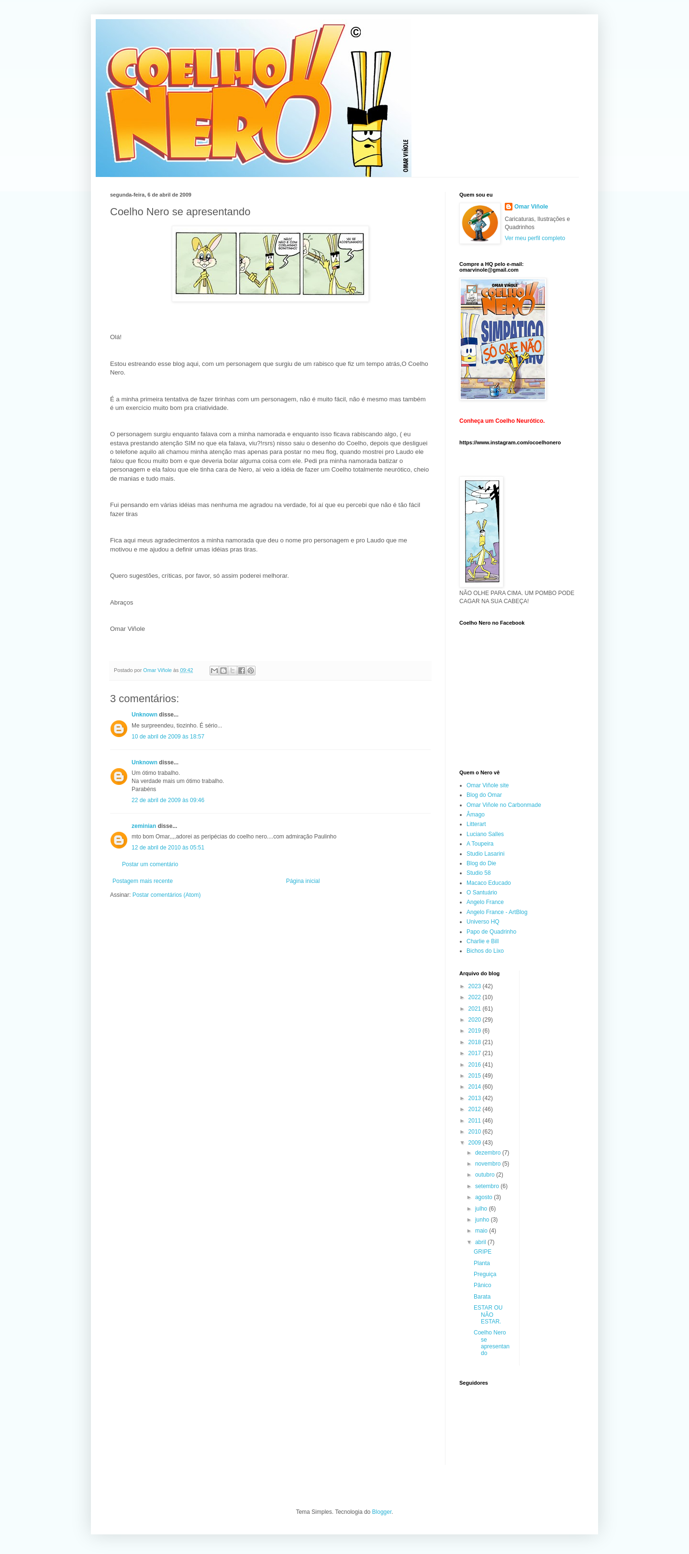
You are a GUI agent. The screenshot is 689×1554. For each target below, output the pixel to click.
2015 (475, 1075)
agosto (484, 1197)
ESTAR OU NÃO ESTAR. (488, 1314)
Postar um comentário (150, 864)
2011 (475, 1120)
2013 (475, 1098)
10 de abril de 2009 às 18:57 (168, 736)
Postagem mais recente (142, 881)
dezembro (488, 1152)
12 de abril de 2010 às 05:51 (168, 847)
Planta (482, 1263)
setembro (487, 1186)
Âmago (476, 814)
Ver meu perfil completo (535, 238)
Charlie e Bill (483, 941)
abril (481, 1242)
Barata (482, 1296)
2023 (475, 986)
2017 (475, 1053)
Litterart (476, 824)
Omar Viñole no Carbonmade (504, 805)
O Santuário (482, 892)
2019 (475, 1030)
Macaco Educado (489, 883)
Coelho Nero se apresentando (492, 1342)
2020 (475, 1019)
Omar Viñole (531, 206)
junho (483, 1219)
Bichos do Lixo (485, 951)
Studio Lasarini (485, 853)
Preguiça (485, 1274)
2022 (475, 997)
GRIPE (482, 1251)
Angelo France (485, 902)
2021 (475, 1008)
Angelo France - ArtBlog (497, 912)
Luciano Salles (485, 834)
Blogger (382, 1512)
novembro (488, 1163)
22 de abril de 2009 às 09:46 (168, 800)
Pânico (482, 1285)
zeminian (144, 826)
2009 (475, 1142)
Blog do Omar (484, 795)
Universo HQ (483, 921)
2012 (475, 1109)
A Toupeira (480, 843)
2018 (475, 1042)
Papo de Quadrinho (491, 931)
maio (482, 1230)
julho (482, 1208)
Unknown (144, 714)
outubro (485, 1174)
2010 (475, 1131)
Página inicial (303, 881)
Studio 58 (479, 873)
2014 (475, 1086)
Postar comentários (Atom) (167, 895)
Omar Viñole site (488, 785)
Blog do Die (481, 863)
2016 (475, 1064)
